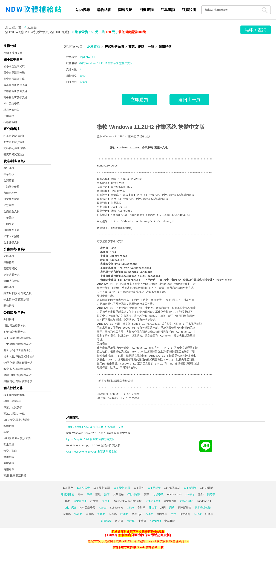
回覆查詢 (146, 10)
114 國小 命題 (101, 487)
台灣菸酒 (9, 180)
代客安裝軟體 (203, 507)
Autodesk (155, 520)
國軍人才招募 (11, 236)
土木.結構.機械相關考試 (17, 344)
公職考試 (9, 256)
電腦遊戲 (9, 469)
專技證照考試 (11, 274)
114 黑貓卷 (154, 487)
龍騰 (98, 494)
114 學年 (68, 487)
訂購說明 (189, 10)
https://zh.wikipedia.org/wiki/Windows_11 (142, 222)
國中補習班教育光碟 (15, 91)
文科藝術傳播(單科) (15, 148)
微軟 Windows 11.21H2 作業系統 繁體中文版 (151, 127)
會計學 (141, 507)
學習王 (106, 500)
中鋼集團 (9, 223)
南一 (80, 494)
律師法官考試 (11, 280)
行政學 (209, 514)
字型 (6, 432)
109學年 (190, 494)
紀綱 (163, 507)
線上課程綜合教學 (14, 394)
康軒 (89, 494)
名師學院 (158, 494)
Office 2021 (187, 500)
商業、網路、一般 (14, 413)
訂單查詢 (168, 10)
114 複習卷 (190, 487)
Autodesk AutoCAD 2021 (128, 500)
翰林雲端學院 (11, 103)
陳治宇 (211, 494)
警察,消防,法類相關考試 (17, 375)
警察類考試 (10, 268)
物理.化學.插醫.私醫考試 (18, 362)
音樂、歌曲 (10, 450)
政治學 (119, 520)
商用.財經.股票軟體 (15, 475)
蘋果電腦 (9, 444)
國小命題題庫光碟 (14, 66)
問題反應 (125, 10)
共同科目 (9, 319)
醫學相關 (9, 456)
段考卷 (113, 514)
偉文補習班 (80, 500)
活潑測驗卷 (67, 494)
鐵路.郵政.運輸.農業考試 (18, 381)
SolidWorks (116, 507)
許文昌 (94, 500)
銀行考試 (9, 168)
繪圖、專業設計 (13, 401)
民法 (173, 514)
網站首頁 (93, 46)
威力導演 (70, 507)
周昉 (171, 507)
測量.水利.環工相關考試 (17, 350)
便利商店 (124, 535)
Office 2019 (153, 500)
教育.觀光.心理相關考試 (17, 368)
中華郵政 (9, 174)
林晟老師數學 (11, 109)
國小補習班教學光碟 (15, 84)
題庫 (107, 494)
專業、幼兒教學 (13, 407)
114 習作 (139, 487)
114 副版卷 (83, 487)
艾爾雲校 (9, 115)
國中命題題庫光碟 (14, 72)
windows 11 (204, 500)
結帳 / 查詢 (255, 29)
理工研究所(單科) (14, 135)
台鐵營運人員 (11, 211)
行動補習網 (10, 122)
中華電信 (9, 217)
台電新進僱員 (11, 198)
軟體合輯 (9, 425)
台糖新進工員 (11, 229)
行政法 (198, 514)
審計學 (142, 520)
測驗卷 (101, 514)
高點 (67, 500)
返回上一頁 (189, 99)
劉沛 (201, 494)
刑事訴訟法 (184, 507)
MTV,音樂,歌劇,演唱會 (17, 419)
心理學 (149, 514)
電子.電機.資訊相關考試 (17, 337)
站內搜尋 (83, 10)
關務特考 (9, 305)
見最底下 (116, 195)
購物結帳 (104, 10)
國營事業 (9, 205)
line (187, 541)
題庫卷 (90, 514)
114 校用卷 (206, 487)
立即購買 (139, 99)
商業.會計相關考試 (14, 331)
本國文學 (162, 514)
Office (130, 507)
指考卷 (78, 514)
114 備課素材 (172, 487)
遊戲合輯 (9, 463)
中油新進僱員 (11, 186)
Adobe (103, 507)
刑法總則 (185, 514)
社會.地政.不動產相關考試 (19, 356)
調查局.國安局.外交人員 (17, 293)
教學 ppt (137, 514)
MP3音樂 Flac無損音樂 (17, 438)
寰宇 (146, 494)
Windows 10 (174, 494)
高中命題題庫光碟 (14, 78)
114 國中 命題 (121, 487)
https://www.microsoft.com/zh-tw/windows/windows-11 (150, 215)
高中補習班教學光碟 (15, 97)
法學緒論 (106, 520)
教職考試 (9, 287)
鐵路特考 (9, 262)
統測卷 (124, 514)
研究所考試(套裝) (14, 154)
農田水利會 (10, 192)
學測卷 (67, 514)
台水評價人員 (11, 242)
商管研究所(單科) (14, 141)
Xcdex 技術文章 (13, 52)
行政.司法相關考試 (14, 325)
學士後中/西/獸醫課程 (16, 299)
